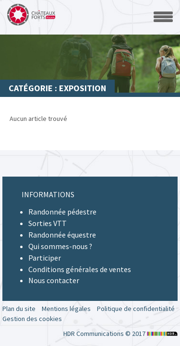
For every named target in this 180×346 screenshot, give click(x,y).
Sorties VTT (47, 223)
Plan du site (19, 308)
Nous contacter (53, 280)
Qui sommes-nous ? (60, 246)
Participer (44, 257)
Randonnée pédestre (62, 211)
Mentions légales (66, 308)
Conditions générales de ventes (79, 269)
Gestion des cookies (32, 318)
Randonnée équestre (62, 234)
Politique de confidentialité (136, 308)
